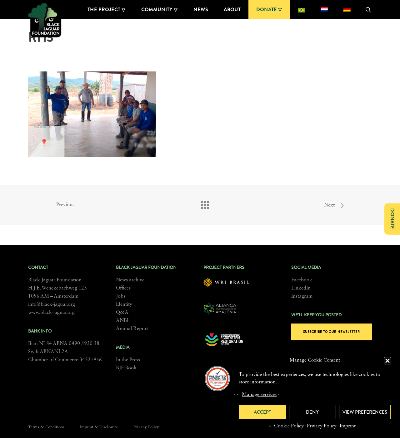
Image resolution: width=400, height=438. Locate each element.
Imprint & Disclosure (99, 427)
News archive (130, 280)
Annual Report (132, 328)
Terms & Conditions (46, 427)
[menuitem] (301, 9)
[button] (387, 361)
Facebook (301, 280)
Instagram (301, 296)
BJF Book (126, 368)
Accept (262, 412)
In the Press (128, 360)
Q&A (122, 312)
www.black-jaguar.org (51, 312)
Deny (312, 412)
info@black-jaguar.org (51, 304)
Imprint (348, 426)
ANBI (122, 320)
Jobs (120, 296)
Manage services (259, 394)
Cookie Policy (289, 426)
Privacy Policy (322, 426)
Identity (124, 304)
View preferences (364, 412)
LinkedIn (301, 288)
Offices (123, 288)
